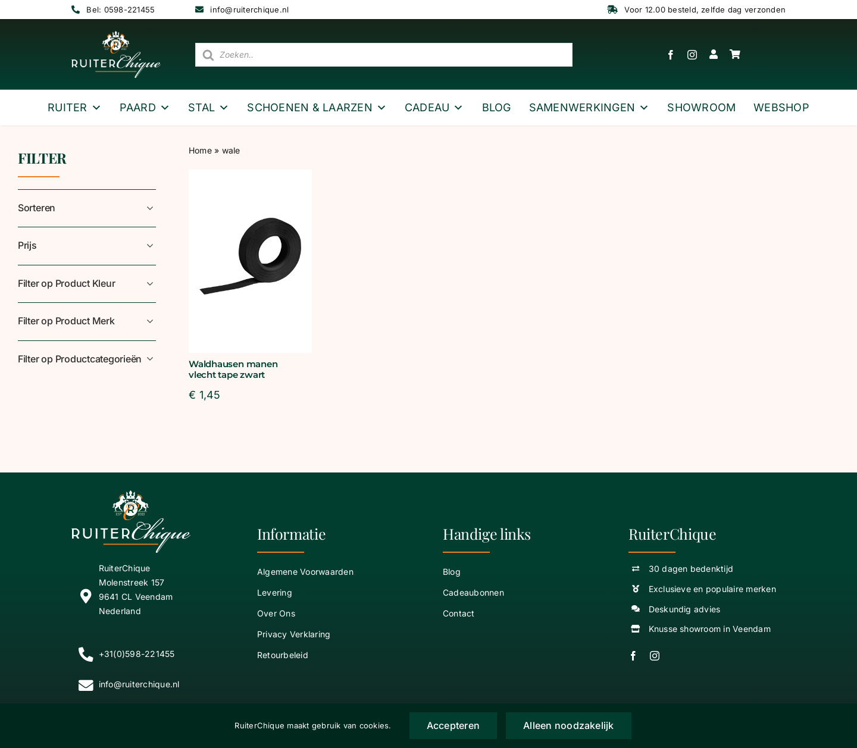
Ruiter (75, 108)
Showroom (701, 107)
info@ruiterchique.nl (249, 9)
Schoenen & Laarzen (317, 108)
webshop (781, 107)
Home (200, 150)
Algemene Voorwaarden (305, 572)
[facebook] (670, 55)
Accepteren (453, 725)
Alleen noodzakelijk (568, 725)
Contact (459, 613)
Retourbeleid (282, 655)
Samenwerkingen (589, 108)
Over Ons (276, 613)
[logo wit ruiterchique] (116, 36)
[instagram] (692, 55)
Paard (145, 108)
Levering (274, 592)
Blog (496, 107)
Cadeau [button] (434, 108)
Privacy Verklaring (293, 634)
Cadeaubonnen (473, 592)
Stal (208, 108)
